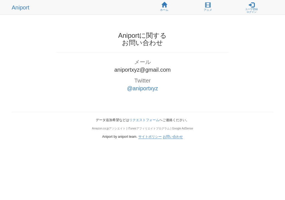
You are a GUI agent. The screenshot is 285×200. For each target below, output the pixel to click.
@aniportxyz (142, 88)
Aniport (20, 7)
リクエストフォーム (144, 120)
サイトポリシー (150, 137)
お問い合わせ (173, 137)
